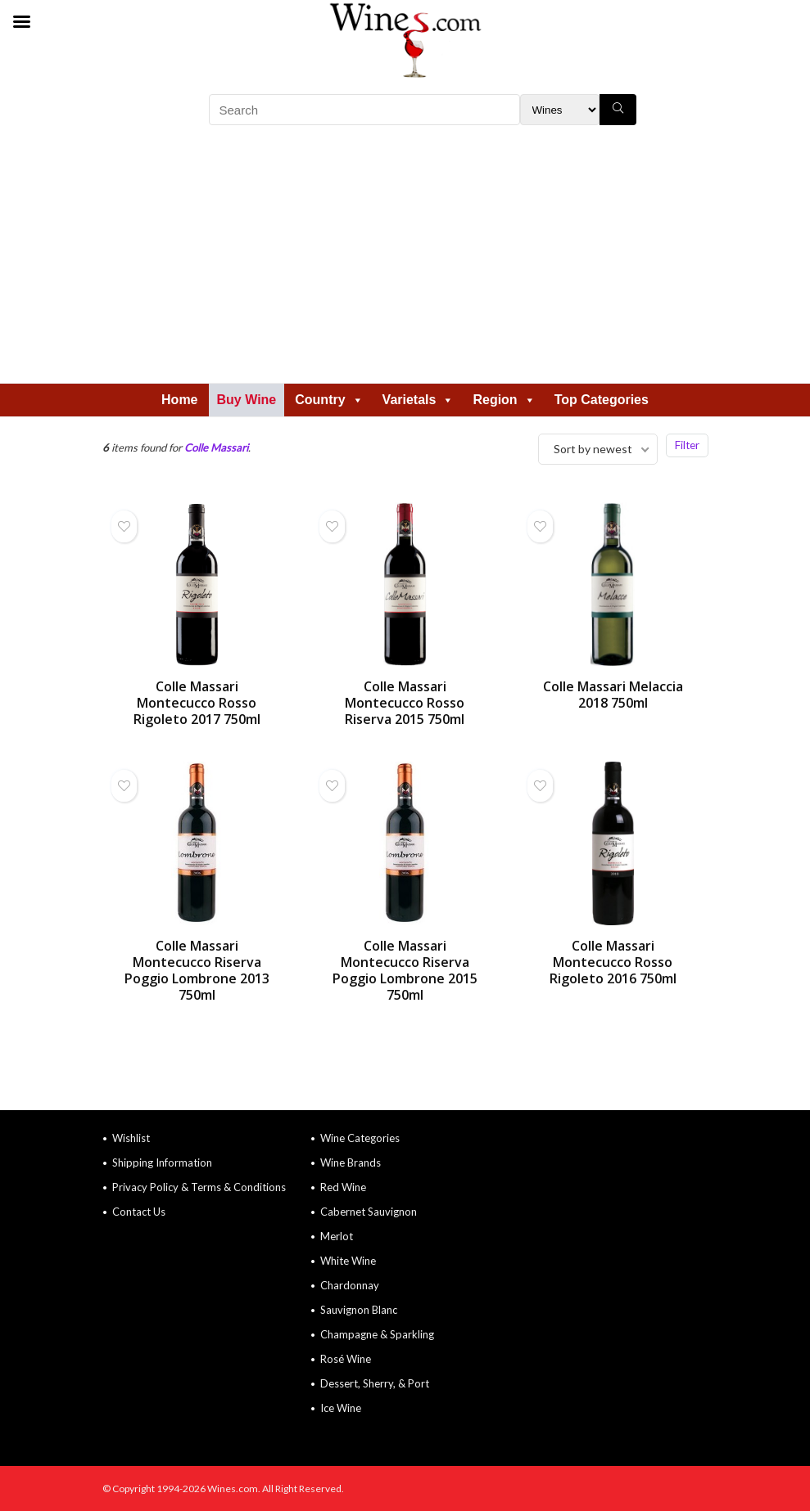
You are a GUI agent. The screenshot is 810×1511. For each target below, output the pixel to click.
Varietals (418, 400)
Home (179, 400)
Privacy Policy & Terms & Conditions (199, 1187)
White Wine (348, 1260)
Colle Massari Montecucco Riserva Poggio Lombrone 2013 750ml (196, 970)
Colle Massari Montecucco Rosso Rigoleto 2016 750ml (613, 962)
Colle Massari (216, 447)
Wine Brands (350, 1162)
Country (329, 400)
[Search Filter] (560, 109)
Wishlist (131, 1137)
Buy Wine (247, 400)
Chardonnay (349, 1285)
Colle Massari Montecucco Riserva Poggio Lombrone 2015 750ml (405, 970)
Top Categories (601, 400)
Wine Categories (360, 1137)
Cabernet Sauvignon (368, 1211)
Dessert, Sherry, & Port (374, 1383)
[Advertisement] (405, 260)
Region (504, 400)
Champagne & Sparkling (377, 1334)
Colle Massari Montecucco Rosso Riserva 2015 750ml (404, 702)
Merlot (336, 1236)
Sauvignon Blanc (358, 1309)
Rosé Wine (345, 1358)
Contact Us (138, 1211)
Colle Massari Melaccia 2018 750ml (613, 694)
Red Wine (343, 1187)
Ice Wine (340, 1407)
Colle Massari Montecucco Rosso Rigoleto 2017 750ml (196, 702)
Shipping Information (162, 1162)
